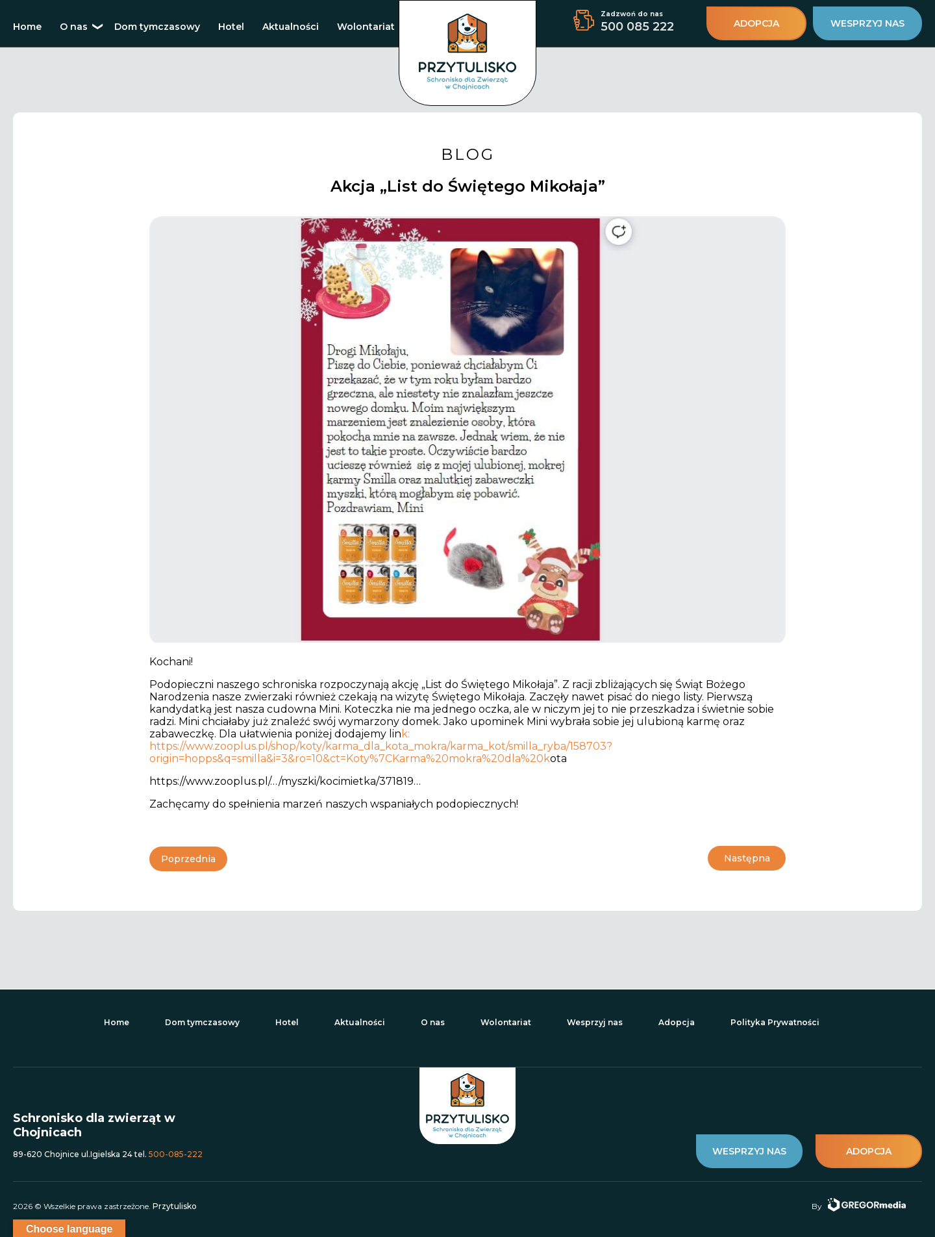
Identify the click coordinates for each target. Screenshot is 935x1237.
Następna (747, 859)
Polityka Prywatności (774, 1022)
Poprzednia (188, 859)
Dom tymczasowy (157, 26)
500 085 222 (637, 26)
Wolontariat (366, 26)
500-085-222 (176, 1153)
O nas (74, 26)
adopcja (756, 23)
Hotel (231, 26)
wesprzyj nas (867, 23)
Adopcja (676, 1022)
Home (27, 26)
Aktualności (290, 26)
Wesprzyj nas (595, 1022)
